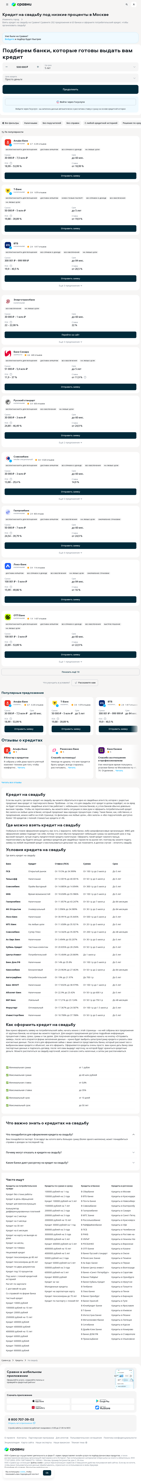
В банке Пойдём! (89, 1277)
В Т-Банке (86, 1310)
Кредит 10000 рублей (17, 1302)
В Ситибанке (87, 1324)
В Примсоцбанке (89, 1338)
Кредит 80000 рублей (56, 1277)
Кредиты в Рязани (120, 1315)
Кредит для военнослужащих (21, 1203)
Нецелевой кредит (15, 1252)
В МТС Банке (87, 1215)
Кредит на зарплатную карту (60, 1291)
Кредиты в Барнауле (122, 1296)
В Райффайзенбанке (91, 1224)
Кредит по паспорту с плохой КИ (62, 1300)
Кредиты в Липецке (121, 1319)
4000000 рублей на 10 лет (58, 1248)
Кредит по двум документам (20, 1266)
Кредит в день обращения (19, 1199)
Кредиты (19, 1360)
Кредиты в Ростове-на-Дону (125, 1234)
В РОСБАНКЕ (87, 1243)
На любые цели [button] (92, 149)
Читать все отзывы (11, 782)
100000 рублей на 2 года (57, 1196)
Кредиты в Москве (121, 1191)
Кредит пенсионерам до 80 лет (22, 1257)
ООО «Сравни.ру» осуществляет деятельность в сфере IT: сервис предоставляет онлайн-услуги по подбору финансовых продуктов (62, 1455)
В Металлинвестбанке (92, 1319)
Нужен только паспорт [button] (72, 198)
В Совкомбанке (88, 1205)
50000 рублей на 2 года (57, 1258)
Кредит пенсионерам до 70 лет (61, 1296)
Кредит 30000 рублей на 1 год (60, 1224)
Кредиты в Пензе (120, 1291)
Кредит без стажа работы (19, 1194)
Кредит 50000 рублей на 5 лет (60, 1262)
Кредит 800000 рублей (17, 1350)
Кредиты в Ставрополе (123, 1334)
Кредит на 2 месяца (16, 1216)
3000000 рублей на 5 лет (57, 1239)
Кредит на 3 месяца (16, 1221)
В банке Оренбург (90, 1296)
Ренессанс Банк (69, 748)
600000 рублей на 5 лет (57, 1272)
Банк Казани (114, 748)
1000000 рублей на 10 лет (19, 1307)
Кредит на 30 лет (15, 1225)
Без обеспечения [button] (117, 198)
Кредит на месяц (14, 1243)
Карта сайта (27, 1442)
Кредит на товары (15, 1247)
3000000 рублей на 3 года (58, 1234)
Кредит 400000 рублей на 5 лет (61, 1243)
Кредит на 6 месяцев (17, 1230)
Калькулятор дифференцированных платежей (23, 1210)
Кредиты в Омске (120, 1253)
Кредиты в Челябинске (123, 1229)
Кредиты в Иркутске (121, 1281)
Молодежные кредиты (56, 1286)
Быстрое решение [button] (112, 624)
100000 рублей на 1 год (57, 1191)
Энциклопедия (12, 1442)
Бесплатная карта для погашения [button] (21, 149)
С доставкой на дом (16, 1288)
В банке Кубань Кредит (93, 1281)
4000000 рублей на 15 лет (19, 1331)
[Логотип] (14, 1449)
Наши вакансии (62, 1442)
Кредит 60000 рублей (17, 1336)
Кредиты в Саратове (122, 1272)
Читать (21, 767)
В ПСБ (84, 1229)
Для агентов (62, 1437)
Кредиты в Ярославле (122, 1305)
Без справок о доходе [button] (72, 149)
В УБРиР (85, 1239)
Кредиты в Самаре (121, 1210)
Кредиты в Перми (120, 1262)
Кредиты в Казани (120, 1248)
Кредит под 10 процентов (19, 1271)
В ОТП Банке (87, 1248)
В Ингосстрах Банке (91, 1315)
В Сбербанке (87, 1191)
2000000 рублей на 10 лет (58, 1220)
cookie (22, 1471)
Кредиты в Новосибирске (124, 1201)
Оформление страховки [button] (109, 519)
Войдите (9, 39)
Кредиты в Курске (120, 1324)
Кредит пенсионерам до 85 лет (22, 1262)
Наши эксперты (44, 1442)
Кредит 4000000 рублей (18, 1326)
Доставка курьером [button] (49, 149)
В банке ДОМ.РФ (89, 1334)
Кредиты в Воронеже (122, 1243)
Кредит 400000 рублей (17, 1322)
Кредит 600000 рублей (17, 1341)
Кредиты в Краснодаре (123, 1196)
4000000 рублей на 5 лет (57, 1253)
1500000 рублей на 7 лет (57, 1205)
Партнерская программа (41, 1437)
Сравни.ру (6, 1360)
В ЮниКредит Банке (91, 1305)
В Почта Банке (88, 1201)
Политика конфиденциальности (120, 1437)
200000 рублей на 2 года (57, 1210)
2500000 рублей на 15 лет (19, 1317)
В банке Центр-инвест (92, 1267)
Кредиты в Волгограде (123, 1267)
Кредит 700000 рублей (17, 1345)
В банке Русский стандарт (94, 1253)
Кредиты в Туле (119, 1300)
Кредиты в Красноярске (123, 1220)
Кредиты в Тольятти (121, 1286)
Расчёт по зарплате (16, 1283)
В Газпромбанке (89, 1210)
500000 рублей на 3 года (57, 1267)
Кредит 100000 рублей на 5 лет (61, 1201)
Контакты (22, 1437)
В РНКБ (84, 1234)
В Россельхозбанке (90, 1220)
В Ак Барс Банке (89, 1262)
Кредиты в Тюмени (121, 1258)
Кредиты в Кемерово (122, 1329)
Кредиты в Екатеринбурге (124, 1205)
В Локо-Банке (88, 1291)
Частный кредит (14, 1298)
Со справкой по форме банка (21, 1293)
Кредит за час (52, 1281)
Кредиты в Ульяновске (123, 1338)
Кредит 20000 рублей (17, 1312)
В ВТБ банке (87, 1196)
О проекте (9, 1437)
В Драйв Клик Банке (91, 1329)
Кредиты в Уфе (119, 1224)
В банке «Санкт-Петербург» (95, 1272)
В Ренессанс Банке (90, 1258)
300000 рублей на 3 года (57, 1229)
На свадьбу (33, 1360)
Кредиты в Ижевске (121, 1310)
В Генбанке (86, 1286)
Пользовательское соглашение (86, 1437)
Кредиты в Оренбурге (122, 1277)
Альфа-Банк (20, 748)
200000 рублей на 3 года (57, 1215)
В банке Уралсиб (89, 1300)
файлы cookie (37, 1462)
